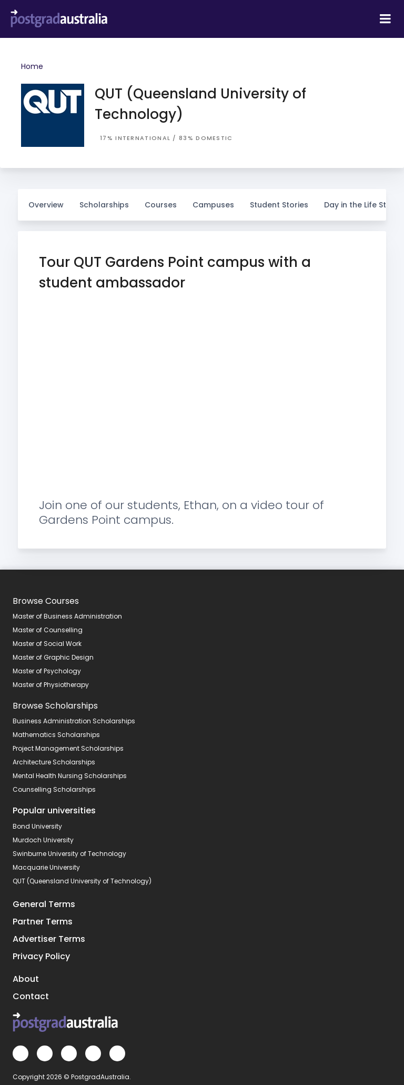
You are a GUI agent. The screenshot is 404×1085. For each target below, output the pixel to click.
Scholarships (104, 199)
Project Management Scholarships (68, 748)
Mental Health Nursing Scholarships (70, 775)
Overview (46, 205)
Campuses (213, 199)
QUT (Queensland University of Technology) (82, 881)
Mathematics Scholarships (56, 734)
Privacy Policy (41, 956)
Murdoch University (43, 839)
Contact (31, 996)
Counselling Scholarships (54, 789)
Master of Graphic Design (53, 657)
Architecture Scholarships (54, 762)
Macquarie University (46, 867)
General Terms (44, 904)
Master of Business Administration (67, 616)
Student (279, 199)
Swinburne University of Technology (69, 853)
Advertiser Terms (49, 939)
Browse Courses (46, 601)
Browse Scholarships (55, 706)
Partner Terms (43, 921)
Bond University (37, 826)
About (26, 979)
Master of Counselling (48, 629)
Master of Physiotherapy (51, 684)
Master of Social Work (47, 643)
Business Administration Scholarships (74, 720)
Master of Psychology (47, 670)
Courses (161, 199)
